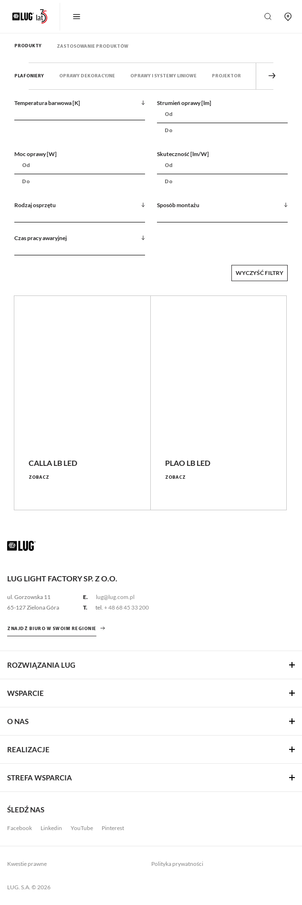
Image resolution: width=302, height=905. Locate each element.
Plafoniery (29, 76)
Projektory (228, 76)
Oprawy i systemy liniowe (163, 76)
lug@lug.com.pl (115, 596)
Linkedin (51, 827)
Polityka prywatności (177, 863)
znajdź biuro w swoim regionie (51, 628)
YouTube (82, 827)
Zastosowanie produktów (92, 46)
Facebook (19, 827)
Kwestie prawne (27, 863)
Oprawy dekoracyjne (87, 76)
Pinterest (113, 827)
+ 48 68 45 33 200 (126, 607)
